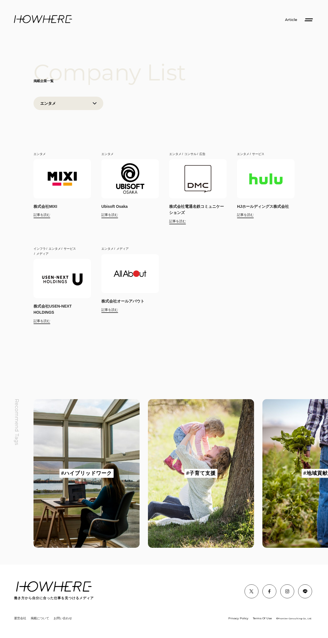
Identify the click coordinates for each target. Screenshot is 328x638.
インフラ (39, 248)
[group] (86, 473)
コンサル (190, 154)
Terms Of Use (262, 618)
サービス (258, 154)
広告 (202, 154)
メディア (42, 253)
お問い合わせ (63, 618)
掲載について (40, 618)
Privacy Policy (238, 618)
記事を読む (41, 215)
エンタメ (39, 154)
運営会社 (20, 618)
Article (291, 20)
